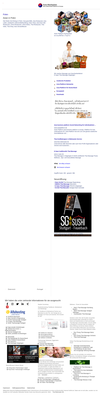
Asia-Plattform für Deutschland (66, 87)
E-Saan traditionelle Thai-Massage (65, 151)
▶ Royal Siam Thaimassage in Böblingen (18, 369)
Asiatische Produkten (63, 81)
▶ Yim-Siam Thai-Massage (46, 382)
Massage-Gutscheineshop (82, 345)
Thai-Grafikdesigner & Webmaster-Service (68, 139)
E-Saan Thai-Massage (62, 186)
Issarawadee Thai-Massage (82, 314)
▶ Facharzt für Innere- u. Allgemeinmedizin (13, 329)
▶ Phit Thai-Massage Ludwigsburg (48, 379)
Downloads (60, 94)
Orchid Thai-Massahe (62, 188)
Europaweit (60, 91)
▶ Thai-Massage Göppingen (15, 343)
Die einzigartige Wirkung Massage (84, 350)
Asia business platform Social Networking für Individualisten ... (75, 125)
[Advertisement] (60, 43)
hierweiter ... (45, 375)
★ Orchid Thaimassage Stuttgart (16, 320)
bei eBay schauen (64, 163)
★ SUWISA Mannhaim (13, 316)
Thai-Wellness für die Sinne (82, 349)
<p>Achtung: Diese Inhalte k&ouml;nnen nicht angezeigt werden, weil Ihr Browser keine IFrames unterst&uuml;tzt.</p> (25, 116)
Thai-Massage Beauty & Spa (83, 380)
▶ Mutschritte (10, 337)
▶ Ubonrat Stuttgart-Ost (13, 332)
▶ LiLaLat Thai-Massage (45, 343)
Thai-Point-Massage (80, 337)
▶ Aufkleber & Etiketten (45, 337)
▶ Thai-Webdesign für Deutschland (17, 338)
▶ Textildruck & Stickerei (45, 333)
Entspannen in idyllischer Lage (83, 347)
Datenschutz (31, 388)
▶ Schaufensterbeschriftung (46, 336)
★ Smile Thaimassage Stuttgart (16, 323)
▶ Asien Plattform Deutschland (15, 340)
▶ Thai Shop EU (11, 341)
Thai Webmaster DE (58, 392)
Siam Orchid (59, 182)
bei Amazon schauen (63, 167)
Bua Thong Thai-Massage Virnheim (85, 335)
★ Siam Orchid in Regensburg (15, 318)
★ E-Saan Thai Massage (13, 321)
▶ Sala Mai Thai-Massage (46, 345)
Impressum (6, 388)
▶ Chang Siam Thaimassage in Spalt (17, 368)
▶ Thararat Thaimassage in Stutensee (49, 381)
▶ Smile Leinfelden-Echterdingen (16, 333)
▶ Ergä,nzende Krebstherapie (15, 327)
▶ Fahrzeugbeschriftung (45, 334)
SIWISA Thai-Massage (62, 184)
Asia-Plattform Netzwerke (64, 84)
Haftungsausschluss (18, 388)
